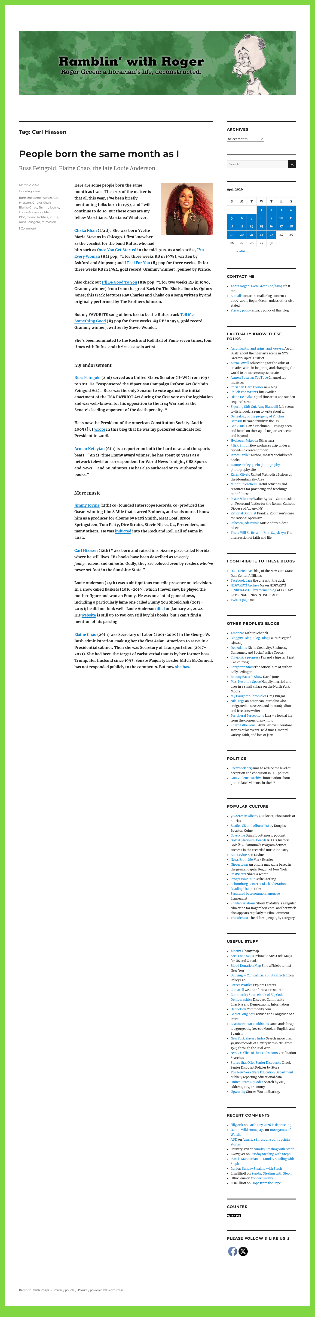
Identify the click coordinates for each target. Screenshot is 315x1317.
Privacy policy (241, 310)
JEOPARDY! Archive (245, 585)
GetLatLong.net (242, 1014)
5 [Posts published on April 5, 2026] (232, 218)
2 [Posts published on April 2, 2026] (271, 210)
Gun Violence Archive (246, 778)
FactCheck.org (241, 768)
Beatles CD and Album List (250, 826)
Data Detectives (242, 571)
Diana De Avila (241, 397)
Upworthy (238, 1092)
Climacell (237, 990)
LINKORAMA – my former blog (253, 590)
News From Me (242, 860)
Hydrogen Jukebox (244, 441)
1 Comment (27, 228)
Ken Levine (239, 855)
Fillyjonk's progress (245, 657)
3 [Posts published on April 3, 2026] (281, 210)
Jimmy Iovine (87, 505)
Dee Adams (239, 648)
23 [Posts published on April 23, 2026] (271, 235)
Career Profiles (241, 985)
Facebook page (241, 581)
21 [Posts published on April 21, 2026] (251, 235)
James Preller (240, 455)
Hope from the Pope (266, 1183)
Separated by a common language (255, 894)
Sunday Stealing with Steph (274, 1149)
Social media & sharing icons (131, 1313)
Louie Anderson (31, 212)
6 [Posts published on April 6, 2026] (242, 218)
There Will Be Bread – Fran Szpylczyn (258, 533)
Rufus (53, 217)
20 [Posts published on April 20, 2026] (242, 235)
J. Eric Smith (240, 445)
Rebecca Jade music (245, 523)
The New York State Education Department (262, 1072)
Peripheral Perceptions (247, 716)
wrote (99, 429)
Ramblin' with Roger (34, 1290)
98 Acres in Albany (244, 816)
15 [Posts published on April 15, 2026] (261, 226)
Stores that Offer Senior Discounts (256, 1063)
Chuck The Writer (244, 392)
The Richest (239, 918)
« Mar (240, 251)
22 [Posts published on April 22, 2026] (261, 235)
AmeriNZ (237, 633)
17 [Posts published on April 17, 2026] (281, 226)
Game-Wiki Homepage (247, 1130)
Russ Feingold (87, 377)
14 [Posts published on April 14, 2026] (251, 226)
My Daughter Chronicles (248, 696)
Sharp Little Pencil (244, 725)
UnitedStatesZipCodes (247, 1082)
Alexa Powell (240, 363)
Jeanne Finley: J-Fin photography (255, 465)
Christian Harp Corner (247, 387)
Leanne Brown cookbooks (250, 1024)
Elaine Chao (85, 634)
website (89, 615)
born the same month (35, 197)
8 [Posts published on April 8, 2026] (261, 218)
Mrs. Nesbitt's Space (246, 682)
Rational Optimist (243, 513)
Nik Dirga (238, 701)
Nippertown (239, 865)
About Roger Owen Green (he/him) (256, 286)
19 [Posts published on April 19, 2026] (232, 235)
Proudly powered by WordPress (101, 1290)
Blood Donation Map (246, 966)
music (31, 217)
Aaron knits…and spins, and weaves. (257, 348)
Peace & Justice (242, 499)
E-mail (236, 296)
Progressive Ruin (243, 879)
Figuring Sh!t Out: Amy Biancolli (254, 407)
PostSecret (238, 874)
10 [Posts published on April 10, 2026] (281, 218)
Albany (236, 951)
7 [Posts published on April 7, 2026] (252, 218)
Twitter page (240, 600)
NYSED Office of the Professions (254, 1053)
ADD (234, 1140)
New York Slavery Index (248, 1038)
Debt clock (238, 1009)
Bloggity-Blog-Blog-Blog (250, 638)
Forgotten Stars (242, 667)
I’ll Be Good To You (119, 282)
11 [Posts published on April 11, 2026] (291, 218)
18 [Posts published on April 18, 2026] (291, 226)
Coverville (238, 835)
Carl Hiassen (86, 550)
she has (182, 667)
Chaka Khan (85, 230)
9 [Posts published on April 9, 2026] (271, 218)
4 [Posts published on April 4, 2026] (291, 210)
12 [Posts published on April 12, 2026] (231, 226)
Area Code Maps (242, 956)
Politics (42, 217)
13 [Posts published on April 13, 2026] (241, 226)
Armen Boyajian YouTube (249, 378)
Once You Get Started (116, 250)
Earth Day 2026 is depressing (269, 1125)
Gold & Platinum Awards (248, 840)
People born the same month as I (99, 153)
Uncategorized (30, 191)
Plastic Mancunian (244, 1159)
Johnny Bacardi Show (246, 677)
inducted (123, 531)
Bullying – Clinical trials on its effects (258, 975)
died (161, 608)
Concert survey (262, 1178)
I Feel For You (137, 262)
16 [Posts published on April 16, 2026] (271, 226)
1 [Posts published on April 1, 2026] (261, 210)
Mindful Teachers (244, 484)
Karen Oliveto (240, 475)
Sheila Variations (243, 903)
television (49, 222)
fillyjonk (237, 1125)
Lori (234, 1169)
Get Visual (238, 426)
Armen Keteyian (89, 448)
